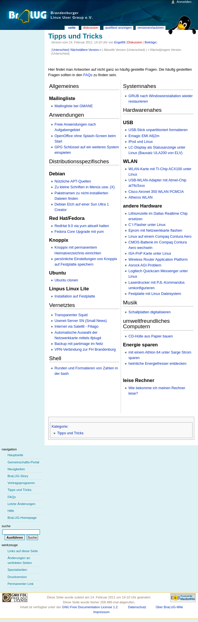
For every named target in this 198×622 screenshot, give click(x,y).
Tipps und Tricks (70, 433)
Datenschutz (137, 607)
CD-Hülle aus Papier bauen (150, 336)
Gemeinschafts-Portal (23, 462)
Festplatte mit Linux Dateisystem (154, 294)
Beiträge (150, 42)
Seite (72, 27)
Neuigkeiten (16, 469)
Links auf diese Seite (22, 551)
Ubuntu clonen (66, 280)
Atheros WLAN (140, 197)
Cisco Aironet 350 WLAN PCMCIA (156, 192)
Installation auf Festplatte (75, 296)
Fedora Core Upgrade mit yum (79, 232)
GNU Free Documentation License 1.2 (90, 607)
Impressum (101, 612)
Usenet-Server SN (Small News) (81, 321)
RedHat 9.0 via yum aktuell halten (82, 226)
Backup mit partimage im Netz (79, 344)
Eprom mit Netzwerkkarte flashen (155, 231)
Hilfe (10, 510)
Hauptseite (15, 455)
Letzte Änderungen (21, 504)
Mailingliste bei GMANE (74, 106)
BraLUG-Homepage (21, 517)
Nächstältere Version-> (85, 49)
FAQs (88, 75)
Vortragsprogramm (21, 483)
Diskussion (134, 42)
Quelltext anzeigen (118, 27)
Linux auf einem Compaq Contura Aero (159, 237)
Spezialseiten (17, 569)
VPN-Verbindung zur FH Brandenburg (85, 350)
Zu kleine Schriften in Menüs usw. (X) (85, 187)
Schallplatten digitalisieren (149, 312)
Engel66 (119, 42)
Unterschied (60, 49)
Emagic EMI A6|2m (143, 136)
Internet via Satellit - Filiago (77, 327)
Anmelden (184, 1)
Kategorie (59, 427)
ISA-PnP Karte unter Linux (149, 254)
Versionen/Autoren (150, 27)
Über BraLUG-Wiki (169, 607)
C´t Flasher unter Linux (147, 225)
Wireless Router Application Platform (158, 260)
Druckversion (17, 577)
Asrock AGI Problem (144, 265)
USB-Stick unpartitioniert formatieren (158, 130)
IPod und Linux (140, 142)
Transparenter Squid (71, 315)
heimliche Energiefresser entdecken (157, 364)
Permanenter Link (20, 583)
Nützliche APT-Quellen (73, 181)
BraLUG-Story (17, 476)
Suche (6, 526)
